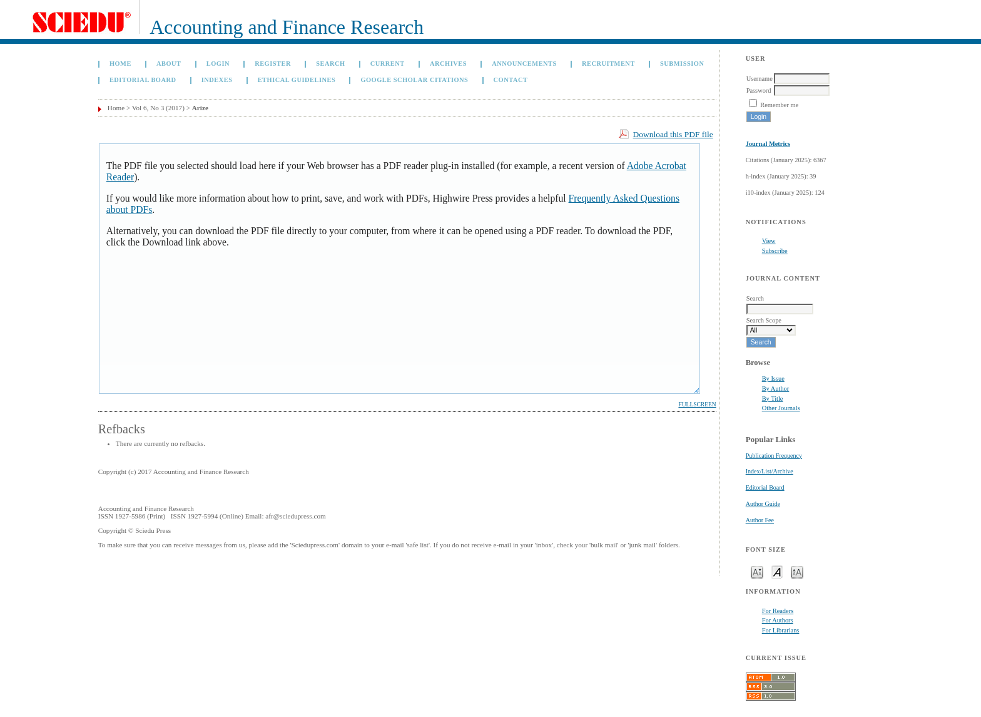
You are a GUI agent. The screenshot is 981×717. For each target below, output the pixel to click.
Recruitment (608, 63)
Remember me (779, 104)
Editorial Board (765, 487)
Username (759, 78)
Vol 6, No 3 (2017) (158, 107)
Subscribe (775, 250)
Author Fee (760, 520)
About (168, 63)
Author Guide (763, 503)
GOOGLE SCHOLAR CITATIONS (414, 79)
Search (330, 63)
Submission (682, 63)
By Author (776, 388)
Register (273, 63)
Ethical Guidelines (297, 79)
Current (387, 63)
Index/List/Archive (769, 471)
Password (758, 90)
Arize (200, 107)
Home (120, 63)
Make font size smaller (757, 571)
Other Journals (781, 408)
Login (218, 63)
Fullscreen (697, 404)
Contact (511, 79)
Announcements (524, 63)
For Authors (777, 620)
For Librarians (781, 630)
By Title (772, 398)
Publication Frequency (774, 455)
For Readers (778, 610)
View (769, 240)
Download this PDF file (673, 134)
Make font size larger (797, 571)
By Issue (773, 378)
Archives (448, 63)
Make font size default (777, 571)
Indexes (217, 79)
